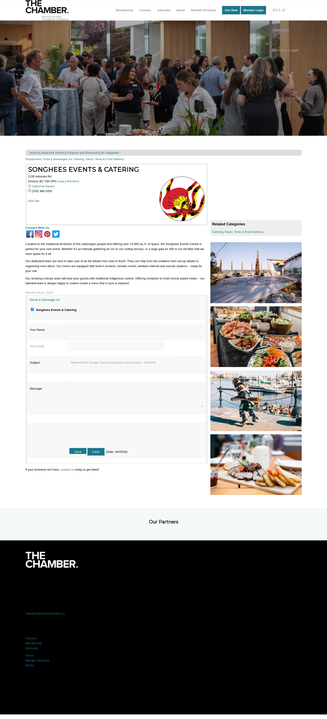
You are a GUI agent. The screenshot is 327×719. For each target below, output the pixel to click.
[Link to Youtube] (274, 580)
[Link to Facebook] (53, 580)
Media (30, 665)
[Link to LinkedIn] (163, 580)
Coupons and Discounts (82, 152)
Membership (34, 643)
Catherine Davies (43, 186)
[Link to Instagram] (218, 580)
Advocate (32, 648)
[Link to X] (108, 580)
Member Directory (37, 660)
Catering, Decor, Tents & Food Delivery (237, 232)
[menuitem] (124, 10)
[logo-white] (52, 560)
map (61, 181)
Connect (31, 638)
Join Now (280, 30)
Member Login (285, 50)
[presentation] (104, 434)
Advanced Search (52, 152)
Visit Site (33, 201)
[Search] (285, 10)
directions (73, 181)
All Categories (109, 152)
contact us (67, 469)
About (29, 655)
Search (34, 152)
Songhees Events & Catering (83, 169)
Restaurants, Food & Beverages (47, 159)
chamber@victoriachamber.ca (45, 613)
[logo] (47, 10)
